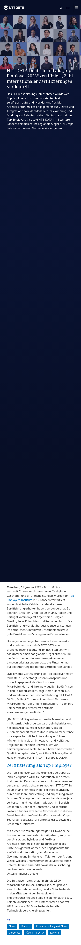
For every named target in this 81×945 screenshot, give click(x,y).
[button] (63, 7)
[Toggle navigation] (77, 7)
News (12, 926)
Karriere (25, 926)
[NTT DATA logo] (14, 7)
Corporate (14, 932)
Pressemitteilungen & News (51, 926)
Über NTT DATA (35, 932)
